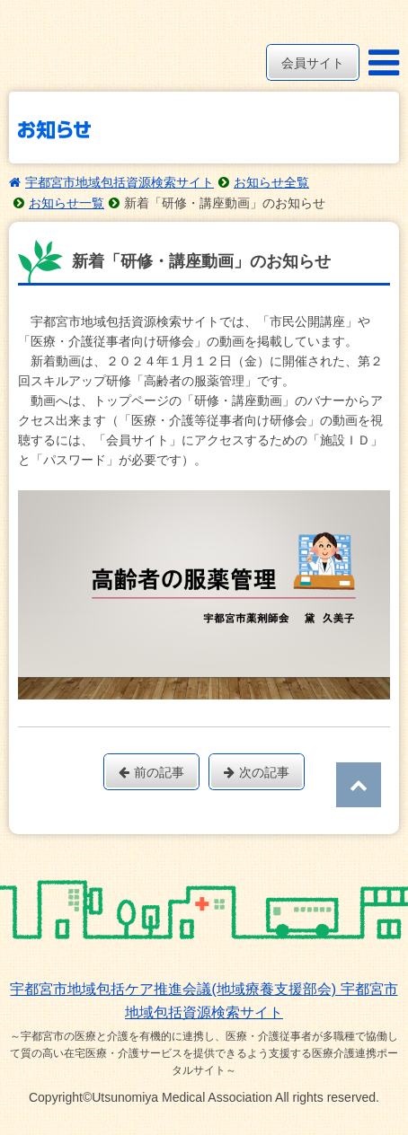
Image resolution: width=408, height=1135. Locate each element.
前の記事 (151, 772)
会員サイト (312, 63)
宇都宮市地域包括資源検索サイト (119, 182)
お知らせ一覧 (66, 203)
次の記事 (256, 772)
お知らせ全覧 (271, 182)
